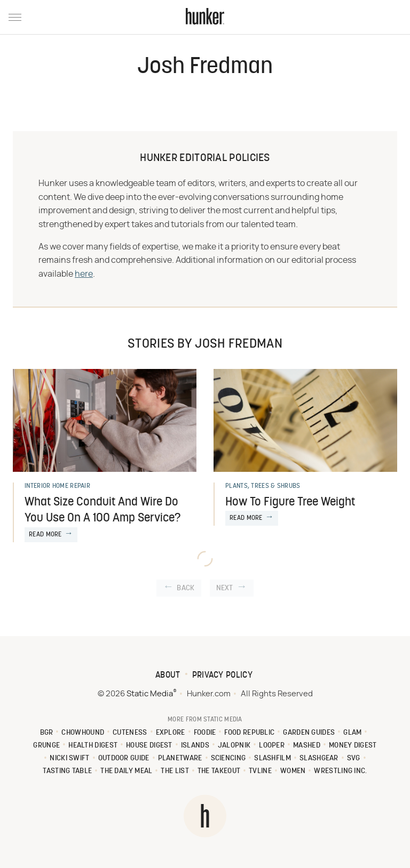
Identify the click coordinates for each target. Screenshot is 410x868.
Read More (45, 535)
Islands (195, 746)
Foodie (205, 733)
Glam (352, 733)
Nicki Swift (69, 758)
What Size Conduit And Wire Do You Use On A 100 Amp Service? (102, 510)
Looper (272, 746)
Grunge (46, 746)
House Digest (149, 746)
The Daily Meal (126, 771)
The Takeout (219, 771)
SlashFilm (272, 758)
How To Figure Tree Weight (290, 502)
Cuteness (130, 733)
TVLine (260, 771)
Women (293, 771)
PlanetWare (180, 758)
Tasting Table (67, 771)
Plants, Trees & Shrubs (263, 486)
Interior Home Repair (57, 486)
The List (174, 771)
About (167, 675)
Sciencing (228, 758)
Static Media (150, 694)
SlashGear (318, 758)
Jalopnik (234, 746)
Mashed (306, 746)
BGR (46, 733)
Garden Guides (309, 733)
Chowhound (82, 733)
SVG (353, 758)
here (84, 274)
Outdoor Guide (123, 758)
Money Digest (353, 746)
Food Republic (249, 733)
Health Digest (92, 746)
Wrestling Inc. (340, 771)
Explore (170, 733)
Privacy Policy (222, 675)
